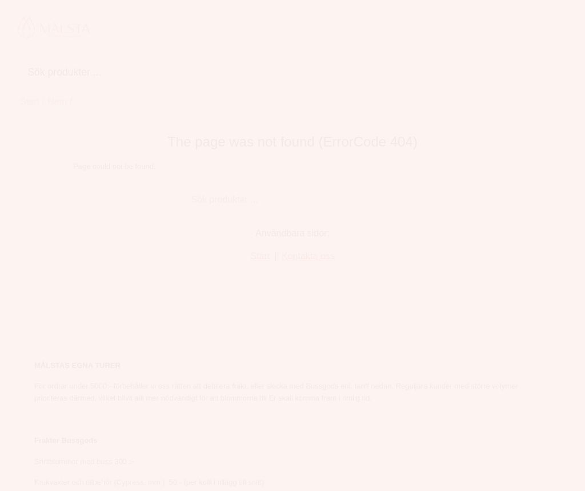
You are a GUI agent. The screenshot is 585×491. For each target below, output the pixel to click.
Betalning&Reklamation (65, 401)
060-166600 (407, 350)
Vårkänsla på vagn (458, 29)
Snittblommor (167, 29)
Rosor (213, 384)
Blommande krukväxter (253, 29)
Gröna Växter (337, 29)
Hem (119, 29)
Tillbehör (392, 29)
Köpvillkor (38, 384)
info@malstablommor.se (429, 367)
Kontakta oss (308, 226)
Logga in (36, 457)
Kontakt (35, 436)
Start (29, 72)
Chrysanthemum (232, 367)
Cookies (35, 419)
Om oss (35, 367)
